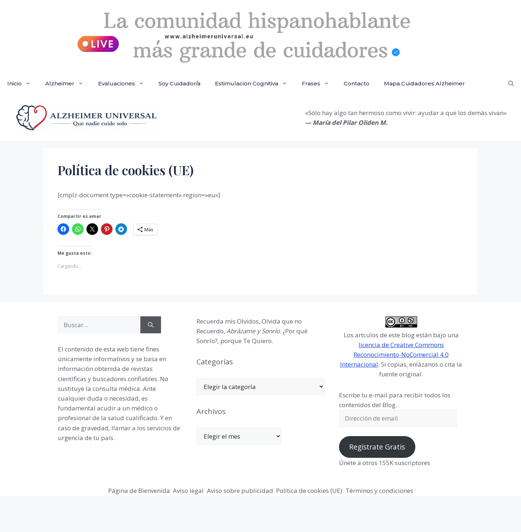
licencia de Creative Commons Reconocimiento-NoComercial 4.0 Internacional (394, 354)
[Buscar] (150, 325)
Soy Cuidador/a (179, 83)
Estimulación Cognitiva (255, 83)
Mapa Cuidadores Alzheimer (424, 83)
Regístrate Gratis (377, 447)
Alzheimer (68, 83)
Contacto (356, 83)
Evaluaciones (124, 83)
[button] (511, 83)
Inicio (22, 83)
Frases (319, 83)
